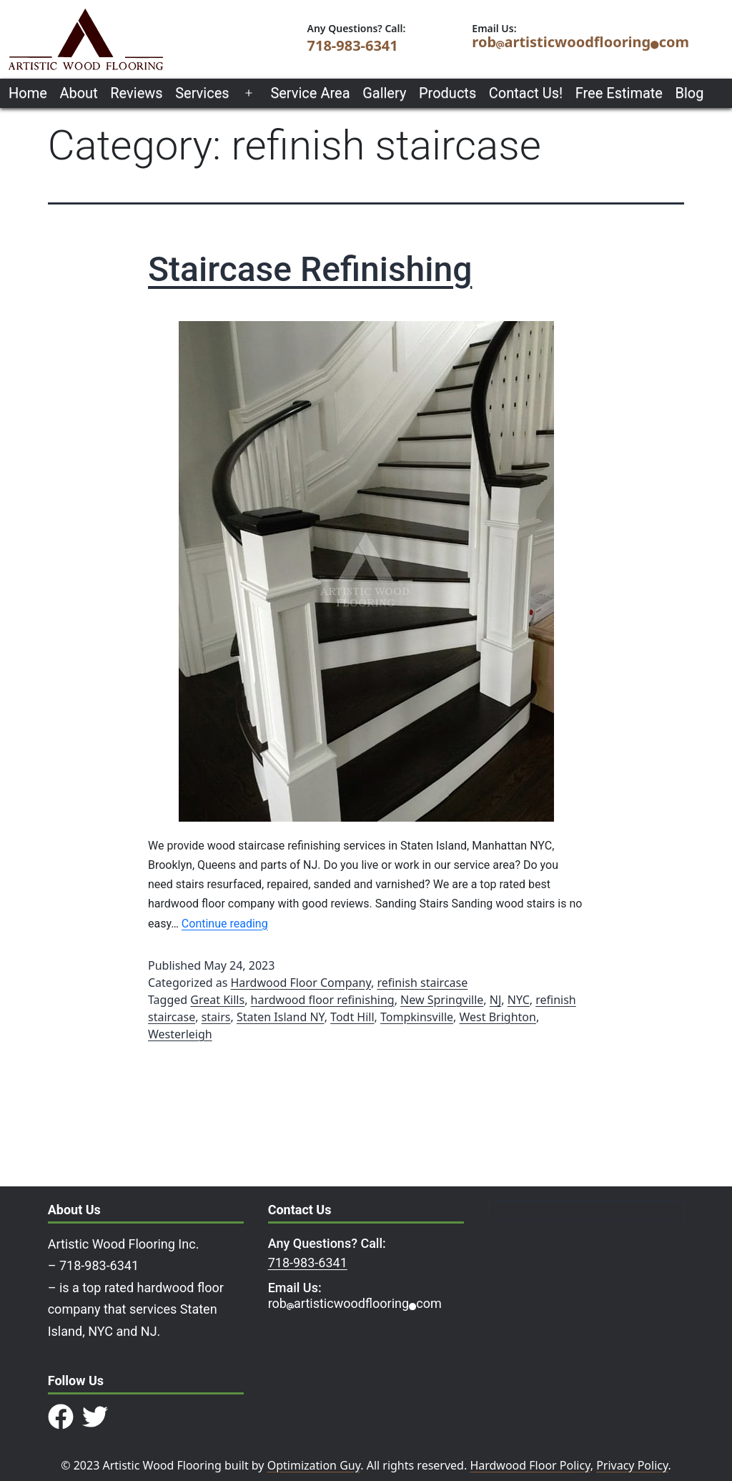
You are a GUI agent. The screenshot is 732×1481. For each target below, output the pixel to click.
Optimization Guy (314, 1465)
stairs (216, 1017)
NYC (519, 1000)
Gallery (384, 93)
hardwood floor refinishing (323, 1000)
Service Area (310, 93)
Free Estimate (619, 93)
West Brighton (498, 1017)
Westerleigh (180, 1034)
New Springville (441, 1000)
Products (447, 93)
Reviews (136, 93)
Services (202, 93)
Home (28, 93)
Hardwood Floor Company (301, 982)
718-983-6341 (352, 45)
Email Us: (295, 1287)
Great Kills (217, 1000)
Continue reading (225, 923)
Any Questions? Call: (327, 1243)
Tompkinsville (416, 1017)
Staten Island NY (281, 1017)
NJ (496, 1000)
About (78, 93)
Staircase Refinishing (310, 269)
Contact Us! (526, 93)
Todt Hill (352, 1017)
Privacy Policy (632, 1465)
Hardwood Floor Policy (530, 1465)
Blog (690, 93)
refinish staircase (422, 982)
